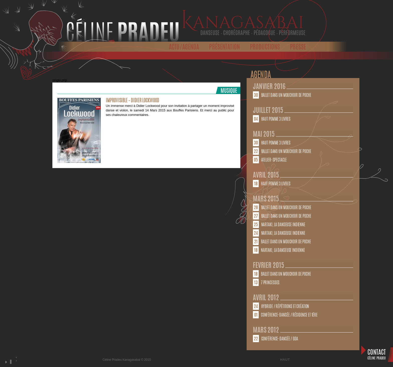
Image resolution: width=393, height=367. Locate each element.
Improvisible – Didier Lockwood (132, 101)
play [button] (5, 361)
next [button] (16, 364)
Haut (285, 359)
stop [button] (10, 361)
